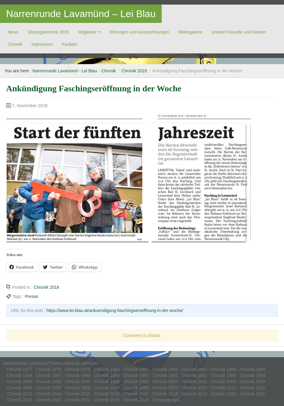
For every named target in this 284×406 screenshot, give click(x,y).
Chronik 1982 (165, 369)
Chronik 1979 (77, 369)
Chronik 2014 (48, 393)
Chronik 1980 (107, 369)
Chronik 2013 (19, 393)
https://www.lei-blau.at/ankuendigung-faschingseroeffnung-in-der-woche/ (114, 310)
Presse (31, 296)
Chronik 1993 (223, 375)
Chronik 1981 (136, 369)
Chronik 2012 (252, 387)
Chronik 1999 (136, 381)
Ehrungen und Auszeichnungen (139, 32)
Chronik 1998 (107, 381)
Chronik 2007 (107, 387)
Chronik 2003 (252, 381)
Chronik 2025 (107, 399)
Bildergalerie (190, 32)
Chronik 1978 (48, 369)
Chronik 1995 (19, 381)
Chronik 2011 (223, 387)
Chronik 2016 (107, 393)
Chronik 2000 (165, 381)
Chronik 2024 (77, 399)
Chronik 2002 (223, 381)
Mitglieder (87, 32)
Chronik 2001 (194, 381)
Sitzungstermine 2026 (48, 32)
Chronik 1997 (77, 381)
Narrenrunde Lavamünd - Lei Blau (64, 70)
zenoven (89, 363)
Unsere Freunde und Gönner (239, 32)
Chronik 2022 (19, 399)
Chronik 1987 (48, 375)
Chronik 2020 (223, 393)
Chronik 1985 (252, 369)
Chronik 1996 (48, 381)
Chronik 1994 (252, 375)
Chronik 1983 (194, 369)
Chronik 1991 (165, 375)
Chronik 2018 (134, 70)
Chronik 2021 (252, 393)
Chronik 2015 (77, 393)
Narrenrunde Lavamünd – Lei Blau (81, 13)
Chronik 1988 (77, 375)
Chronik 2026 (136, 399)
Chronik (15, 44)
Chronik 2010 (194, 387)
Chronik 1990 (136, 375)
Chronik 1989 (107, 375)
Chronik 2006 (77, 387)
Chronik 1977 (19, 369)
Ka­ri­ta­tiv (69, 44)
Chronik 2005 (48, 387)
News (13, 32)
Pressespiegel (165, 399)
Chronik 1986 (19, 375)
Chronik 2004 (19, 387)
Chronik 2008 (136, 387)
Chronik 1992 (194, 375)
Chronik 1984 (223, 369)
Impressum (42, 44)
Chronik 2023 (48, 399)
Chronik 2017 (136, 393)
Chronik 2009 (165, 387)
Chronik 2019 (194, 393)
